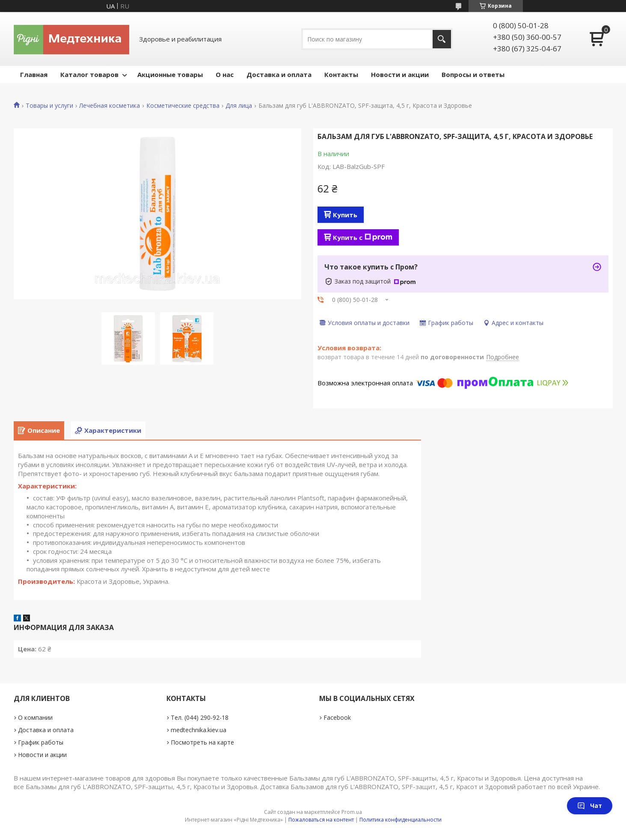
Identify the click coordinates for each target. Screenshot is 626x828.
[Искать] (442, 39)
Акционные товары (170, 74)
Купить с (362, 237)
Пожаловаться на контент (321, 819)
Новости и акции (400, 74)
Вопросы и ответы (473, 74)
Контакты (341, 74)
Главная (33, 74)
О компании (35, 717)
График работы (40, 742)
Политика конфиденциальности (400, 819)
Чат (589, 805)
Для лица (238, 105)
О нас (225, 74)
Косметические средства (183, 105)
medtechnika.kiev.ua (198, 730)
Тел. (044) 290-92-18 (199, 717)
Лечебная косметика (109, 105)
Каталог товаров (89, 74)
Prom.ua (351, 812)
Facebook (337, 717)
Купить (345, 214)
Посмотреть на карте (202, 742)
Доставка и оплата (279, 74)
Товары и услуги (49, 105)
